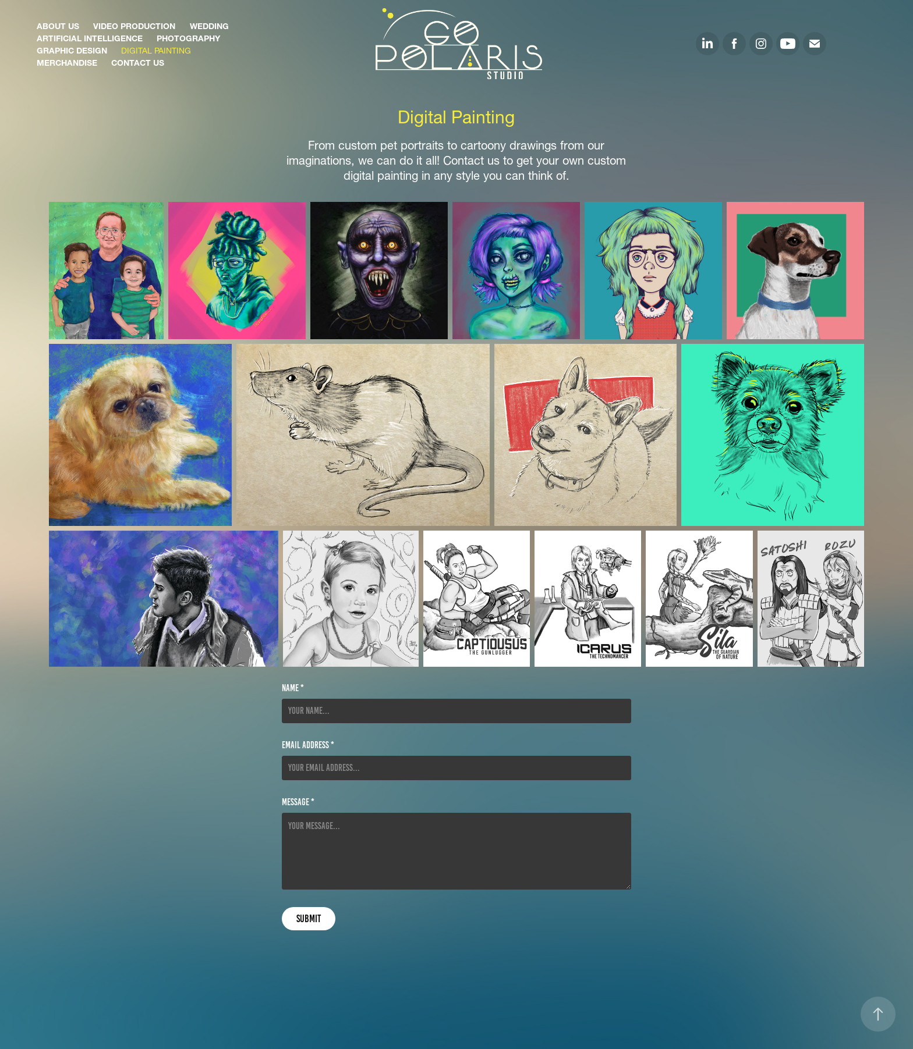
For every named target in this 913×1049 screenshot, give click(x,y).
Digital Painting (156, 49)
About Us (58, 25)
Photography (188, 37)
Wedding (209, 25)
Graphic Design (72, 49)
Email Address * (308, 745)
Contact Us (137, 61)
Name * (293, 688)
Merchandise (67, 61)
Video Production (134, 25)
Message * (298, 802)
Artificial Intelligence (90, 37)
